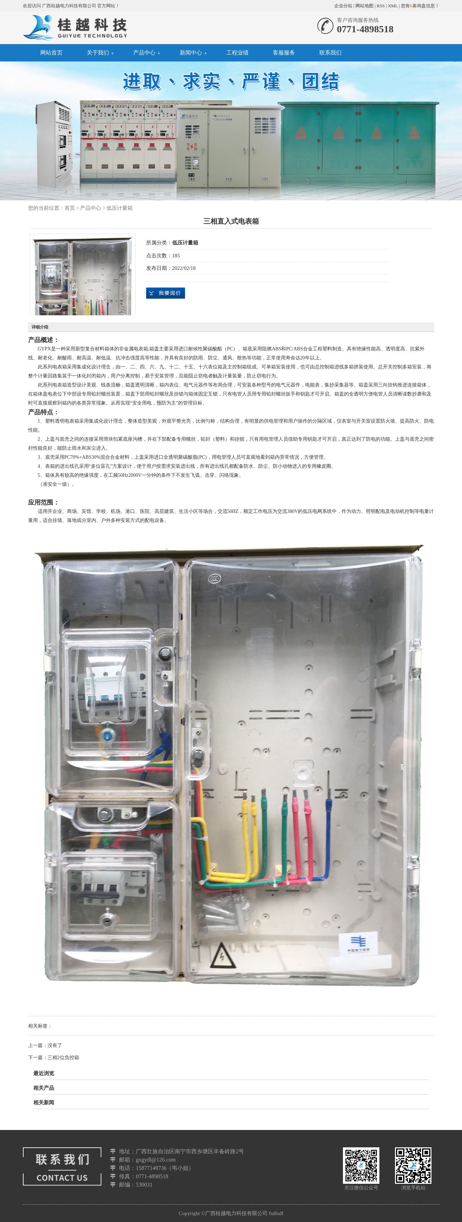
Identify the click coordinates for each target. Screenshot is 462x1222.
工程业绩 (237, 53)
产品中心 (144, 53)
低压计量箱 (120, 208)
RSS (381, 5)
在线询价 (165, 293)
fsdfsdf (276, 1213)
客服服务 (284, 53)
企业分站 (343, 5)
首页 (70, 208)
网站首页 (51, 53)
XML (392, 5)
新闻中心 (191, 53)
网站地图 (364, 5)
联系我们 (330, 53)
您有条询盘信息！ (420, 5)
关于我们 (98, 53)
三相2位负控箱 (63, 1057)
